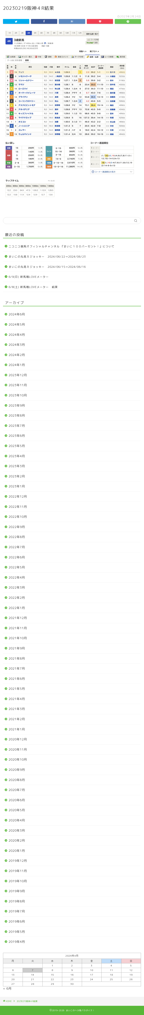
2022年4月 (17, 577)
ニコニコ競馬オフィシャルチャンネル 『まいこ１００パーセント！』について (62, 246)
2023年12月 (18, 375)
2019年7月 (17, 911)
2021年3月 (17, 709)
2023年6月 (17, 436)
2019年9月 (17, 891)
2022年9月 (17, 527)
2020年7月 (17, 790)
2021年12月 (18, 618)
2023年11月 (18, 385)
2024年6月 (17, 314)
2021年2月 (17, 719)
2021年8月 (17, 658)
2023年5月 (17, 446)
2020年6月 (17, 800)
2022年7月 (17, 547)
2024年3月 (17, 345)
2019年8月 (17, 901)
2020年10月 (18, 759)
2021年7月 (17, 668)
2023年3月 (17, 466)
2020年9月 (17, 770)
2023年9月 (17, 405)
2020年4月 (17, 820)
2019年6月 (17, 921)
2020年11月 (18, 749)
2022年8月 (17, 537)
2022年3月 (17, 587)
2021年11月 (18, 628)
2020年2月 (17, 840)
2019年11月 (18, 871)
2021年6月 (17, 679)
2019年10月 (18, 881)
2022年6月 (17, 557)
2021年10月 (18, 638)
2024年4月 (17, 335)
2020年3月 (17, 830)
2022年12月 (18, 496)
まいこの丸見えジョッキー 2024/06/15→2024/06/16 (47, 267)
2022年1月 (17, 608)
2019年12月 (18, 861)
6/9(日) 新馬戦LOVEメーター (29, 277)
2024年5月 (17, 324)
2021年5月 (17, 689)
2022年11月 (18, 507)
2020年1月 (17, 851)
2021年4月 (17, 699)
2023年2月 (17, 476)
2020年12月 (18, 739)
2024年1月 (17, 365)
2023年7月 (17, 426)
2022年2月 (17, 598)
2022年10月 (18, 517)
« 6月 (7, 988)
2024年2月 (17, 355)
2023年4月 (17, 456)
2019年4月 (17, 942)
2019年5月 (17, 932)
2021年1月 (17, 729)
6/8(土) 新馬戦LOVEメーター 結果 (33, 287)
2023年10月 (18, 395)
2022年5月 (17, 567)
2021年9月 (17, 648)
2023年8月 (17, 415)
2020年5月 (17, 810)
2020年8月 (17, 780)
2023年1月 (17, 486)
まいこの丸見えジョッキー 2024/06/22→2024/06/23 (47, 256)
